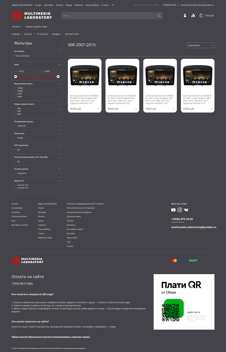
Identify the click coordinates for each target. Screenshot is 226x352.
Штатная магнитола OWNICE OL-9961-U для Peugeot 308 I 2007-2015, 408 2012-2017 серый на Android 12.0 (197, 99)
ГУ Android (42, 34)
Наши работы (92, 5)
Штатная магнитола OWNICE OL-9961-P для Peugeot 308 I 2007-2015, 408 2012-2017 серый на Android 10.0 (122, 99)
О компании (17, 208)
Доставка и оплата (20, 225)
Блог (14, 221)
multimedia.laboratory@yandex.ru (197, 5)
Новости (79, 5)
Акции (69, 5)
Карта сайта (72, 237)
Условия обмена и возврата (79, 212)
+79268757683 (169, 5)
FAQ (68, 242)
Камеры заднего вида (36, 26)
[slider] (16, 76)
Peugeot (56, 34)
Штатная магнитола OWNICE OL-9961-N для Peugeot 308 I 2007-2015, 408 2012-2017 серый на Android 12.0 (84, 99)
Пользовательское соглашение (81, 208)
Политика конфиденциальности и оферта (85, 204)
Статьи (105, 5)
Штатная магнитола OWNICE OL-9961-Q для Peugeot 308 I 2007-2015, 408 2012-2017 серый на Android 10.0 (159, 99)
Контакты (16, 212)
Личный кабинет (19, 216)
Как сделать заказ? (75, 229)
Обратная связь (45, 237)
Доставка (48, 5)
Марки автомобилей (22, 5)
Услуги (38, 5)
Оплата (59, 5)
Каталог (17, 26)
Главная (16, 34)
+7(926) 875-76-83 (182, 219)
